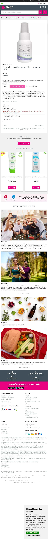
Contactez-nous (5, 401)
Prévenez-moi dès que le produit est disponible (15, 80)
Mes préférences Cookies (31, 417)
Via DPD (12, 378)
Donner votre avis (24, 143)
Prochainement (17, 86)
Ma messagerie (5, 433)
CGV (26, 410)
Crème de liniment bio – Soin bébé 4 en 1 (11, 178)
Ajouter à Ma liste (31, 86)
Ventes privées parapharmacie (32, 401)
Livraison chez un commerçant (32, 428)
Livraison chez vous (30, 426)
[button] (6, 86)
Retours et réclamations (7, 403)
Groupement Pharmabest (7, 398)
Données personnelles (30, 414)
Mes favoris (4, 431)
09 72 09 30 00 (36, 378)
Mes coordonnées (5, 426)
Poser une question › (40, 125)
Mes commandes (5, 428)
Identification (4, 424)
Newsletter (27, 405)
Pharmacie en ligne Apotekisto (27, 482)
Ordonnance (28, 406)
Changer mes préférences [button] (33, 535)
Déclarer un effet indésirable (32, 408)
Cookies (27, 415)
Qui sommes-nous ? (6, 396)
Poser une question (6, 399)
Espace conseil (29, 403)
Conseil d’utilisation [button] (12, 116)
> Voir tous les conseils (24, 367)
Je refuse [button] (35, 532)
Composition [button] (9, 120)
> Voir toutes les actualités (24, 293)
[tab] (24, 116)
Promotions (28, 399)
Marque (8, 18)
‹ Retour (5, 125)
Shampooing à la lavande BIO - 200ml (35, 177)
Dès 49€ (36, 372)
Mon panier (4, 429)
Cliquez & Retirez (12, 372)
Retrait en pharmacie (30, 424)
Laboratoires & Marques (31, 398)
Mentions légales (29, 412)
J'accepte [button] (29, 532)
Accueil (3, 18)
